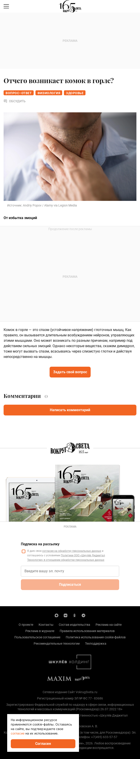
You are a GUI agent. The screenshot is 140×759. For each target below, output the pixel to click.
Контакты (46, 624)
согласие (17, 733)
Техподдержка (95, 643)
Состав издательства (74, 624)
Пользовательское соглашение (37, 637)
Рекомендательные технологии (57, 643)
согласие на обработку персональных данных (71, 551)
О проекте (26, 624)
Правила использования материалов (87, 631)
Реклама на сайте (109, 624)
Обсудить (15, 101)
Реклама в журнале (39, 631)
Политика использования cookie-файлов (96, 637)
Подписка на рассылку (40, 544)
